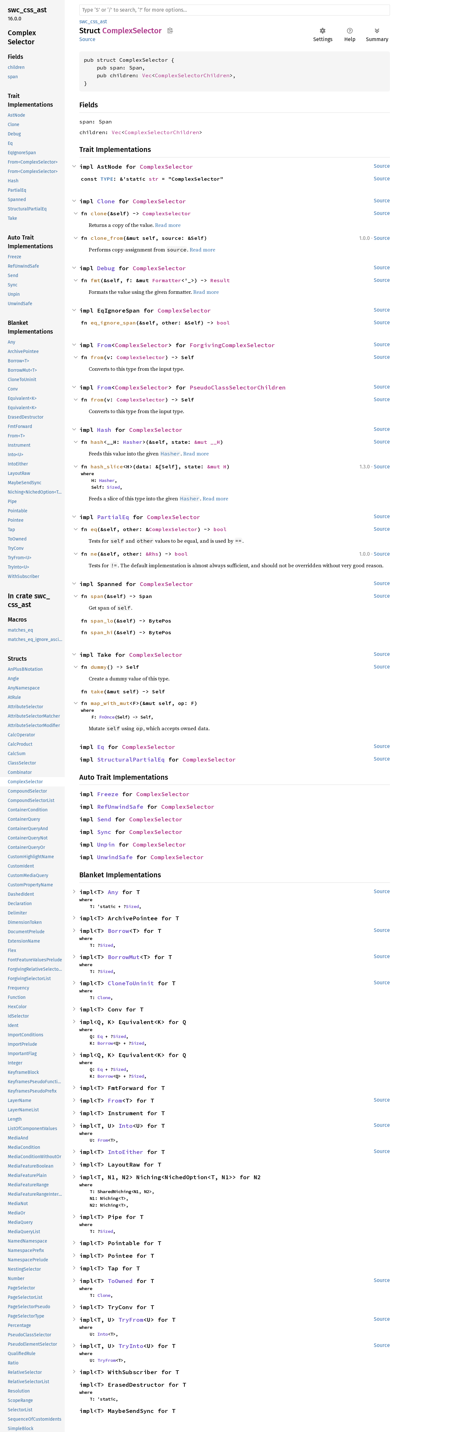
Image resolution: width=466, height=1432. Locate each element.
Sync (104, 832)
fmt (95, 280)
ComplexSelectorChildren (192, 75)
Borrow (118, 931)
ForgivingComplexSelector (232, 345)
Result (220, 280)
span (97, 596)
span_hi (102, 632)
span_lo (102, 620)
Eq (100, 747)
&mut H (217, 466)
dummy (99, 667)
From (104, 345)
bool (223, 322)
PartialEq (113, 517)
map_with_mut (110, 703)
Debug (106, 268)
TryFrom (130, 1319)
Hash (104, 429)
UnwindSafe (115, 857)
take (97, 691)
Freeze (107, 794)
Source (87, 39)
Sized (113, 487)
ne (94, 553)
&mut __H (207, 442)
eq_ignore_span (113, 322)
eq (94, 529)
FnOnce (107, 717)
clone (99, 213)
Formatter (166, 280)
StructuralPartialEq (131, 759)
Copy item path (170, 30)
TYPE (106, 179)
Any (113, 892)
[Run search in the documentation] (234, 10)
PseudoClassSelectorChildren (238, 387)
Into (125, 1125)
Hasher (132, 442)
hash (97, 442)
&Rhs (152, 553)
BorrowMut (124, 957)
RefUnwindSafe (120, 806)
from (97, 357)
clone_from (107, 238)
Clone (106, 201)
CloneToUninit (131, 983)
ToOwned (120, 1281)
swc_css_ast (93, 21)
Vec (147, 75)
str (154, 179)
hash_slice (107, 466)
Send (104, 819)
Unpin (106, 844)
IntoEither (125, 1152)
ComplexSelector (166, 166)
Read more (168, 225)
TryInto (130, 1346)
